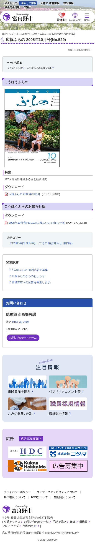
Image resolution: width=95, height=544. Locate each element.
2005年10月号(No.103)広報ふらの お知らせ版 (48, 222)
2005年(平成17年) (24, 243)
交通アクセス (12, 521)
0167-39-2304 (20, 322)
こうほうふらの (15, 68)
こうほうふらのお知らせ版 (39, 68)
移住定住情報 (11, 7)
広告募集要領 (30, 439)
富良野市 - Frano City (17, 17)
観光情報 (67, 3)
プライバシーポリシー (17, 492)
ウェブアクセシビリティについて (57, 492)
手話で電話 (59, 521)
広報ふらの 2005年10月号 (34, 194)
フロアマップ (10, 526)
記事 (35, 34)
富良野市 (17, 509)
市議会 (27, 7)
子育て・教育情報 (49, 3)
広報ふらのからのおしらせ (28, 276)
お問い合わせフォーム (23, 337)
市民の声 (30, 526)
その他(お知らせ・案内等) (57, 243)
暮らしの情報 (28, 3)
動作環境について (15, 497)
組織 (72, 521)
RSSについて (39, 497)
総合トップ (11, 3)
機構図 (83, 521)
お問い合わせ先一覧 (36, 521)
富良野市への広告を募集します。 (32, 282)
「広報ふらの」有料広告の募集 (30, 270)
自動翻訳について (64, 497)
